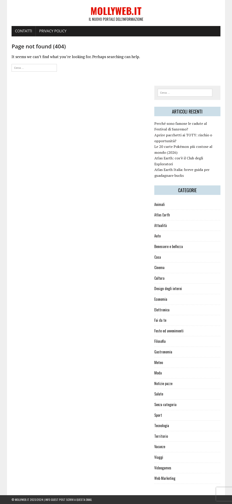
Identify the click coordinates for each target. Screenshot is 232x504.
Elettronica (161, 309)
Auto (157, 236)
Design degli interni (168, 288)
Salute (158, 394)
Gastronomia (163, 352)
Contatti (23, 30)
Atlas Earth (162, 215)
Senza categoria (165, 404)
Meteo (158, 362)
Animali (159, 204)
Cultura (159, 278)
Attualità (160, 225)
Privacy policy (53, 30)
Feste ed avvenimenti (169, 331)
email (89, 500)
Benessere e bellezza (168, 246)
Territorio (161, 436)
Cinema (159, 267)
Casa (157, 257)
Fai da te (160, 320)
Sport (158, 415)
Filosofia (160, 341)
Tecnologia (161, 425)
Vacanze (159, 446)
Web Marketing (164, 478)
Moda (158, 373)
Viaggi (158, 457)
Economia (160, 299)
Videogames (162, 468)
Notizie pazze (163, 383)
